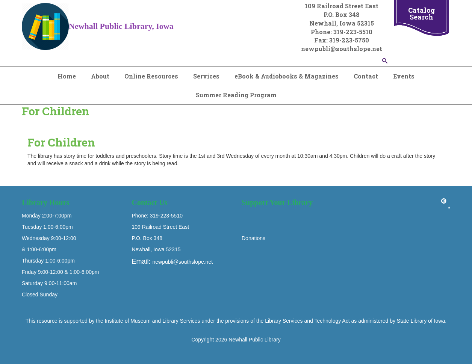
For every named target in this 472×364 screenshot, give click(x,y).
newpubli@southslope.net (183, 262)
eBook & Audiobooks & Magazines (286, 76)
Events (404, 76)
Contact (366, 76)
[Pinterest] (443, 201)
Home (66, 76)
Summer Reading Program (236, 95)
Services (206, 76)
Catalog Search (421, 13)
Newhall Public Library (254, 340)
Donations (253, 238)
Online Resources (151, 76)
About (100, 76)
